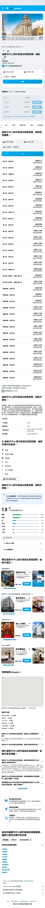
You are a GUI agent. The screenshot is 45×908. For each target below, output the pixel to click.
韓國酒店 (4, 859)
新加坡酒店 (5, 864)
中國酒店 (4, 854)
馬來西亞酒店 (6, 870)
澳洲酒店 (4, 849)
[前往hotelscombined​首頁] (13, 8)
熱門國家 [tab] (5, 840)
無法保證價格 (29, 881)
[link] (10, 588)
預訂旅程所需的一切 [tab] (26, 840)
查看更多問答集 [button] (22, 788)
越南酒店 (4, 867)
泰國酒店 (4, 872)
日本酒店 (4, 857)
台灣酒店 (4, 851)
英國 (12, 901)
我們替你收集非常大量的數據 (23, 890)
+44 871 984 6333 (8, 63)
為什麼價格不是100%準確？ (23, 893)
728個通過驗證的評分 (15, 66)
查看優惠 (26, 584)
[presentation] (22, 47)
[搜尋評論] (24, 537)
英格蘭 (21, 901)
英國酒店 (4, 862)
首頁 (8, 901)
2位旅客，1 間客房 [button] (10, 77)
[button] (3, 8)
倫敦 (31, 901)
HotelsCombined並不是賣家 (23, 886)
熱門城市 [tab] (14, 840)
